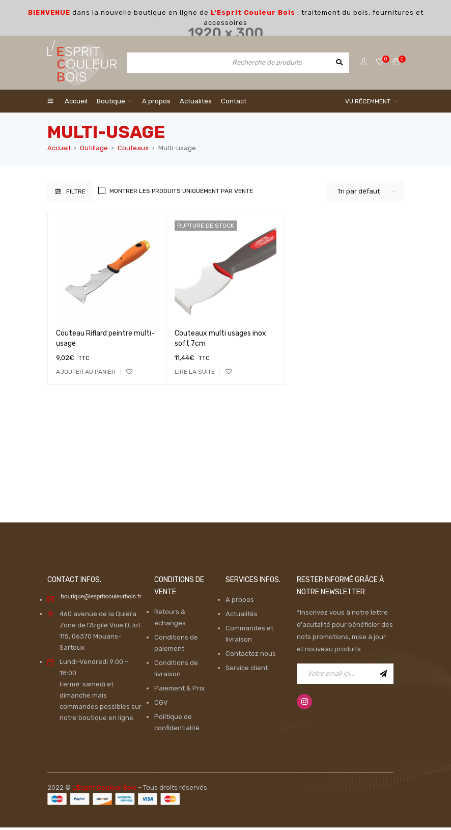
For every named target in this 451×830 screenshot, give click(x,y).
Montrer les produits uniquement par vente (181, 193)
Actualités (242, 616)
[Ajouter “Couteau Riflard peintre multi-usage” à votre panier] (86, 374)
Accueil (58, 150)
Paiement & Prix (179, 691)
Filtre (76, 194)
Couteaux (133, 150)
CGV (161, 705)
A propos (240, 602)
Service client (247, 670)
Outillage (94, 150)
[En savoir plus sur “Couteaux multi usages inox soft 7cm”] (195, 374)
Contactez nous (251, 656)
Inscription (383, 676)
